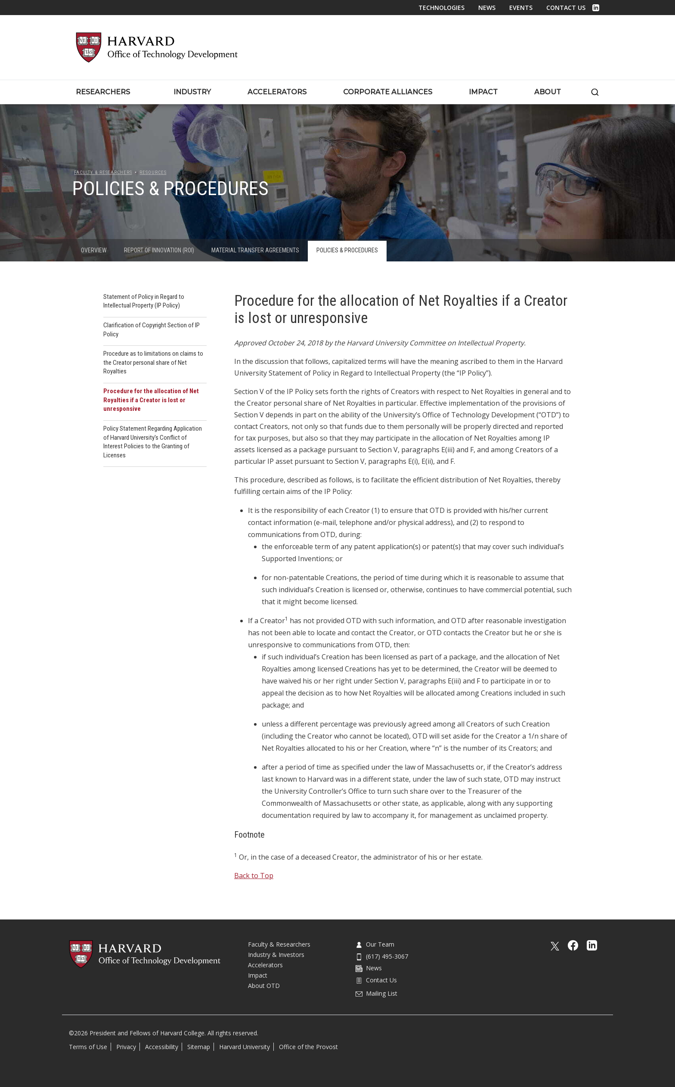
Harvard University (244, 1047)
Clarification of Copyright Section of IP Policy (151, 329)
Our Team (375, 944)
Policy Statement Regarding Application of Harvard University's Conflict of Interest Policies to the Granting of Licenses (152, 442)
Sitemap (198, 1047)
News (486, 7)
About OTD (264, 985)
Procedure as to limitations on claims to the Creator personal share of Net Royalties (153, 362)
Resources (152, 172)
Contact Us (565, 7)
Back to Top (253, 875)
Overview (94, 250)
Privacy (126, 1047)
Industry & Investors (276, 954)
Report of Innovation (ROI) (159, 250)
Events (521, 7)
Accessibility (161, 1047)
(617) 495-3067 (382, 956)
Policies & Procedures (347, 250)
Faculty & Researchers (103, 172)
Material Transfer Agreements (255, 250)
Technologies (441, 7)
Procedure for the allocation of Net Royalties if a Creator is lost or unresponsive (151, 400)
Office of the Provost (308, 1047)
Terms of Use (88, 1047)
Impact (257, 975)
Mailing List (376, 993)
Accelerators (265, 965)
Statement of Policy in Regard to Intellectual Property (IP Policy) (143, 301)
